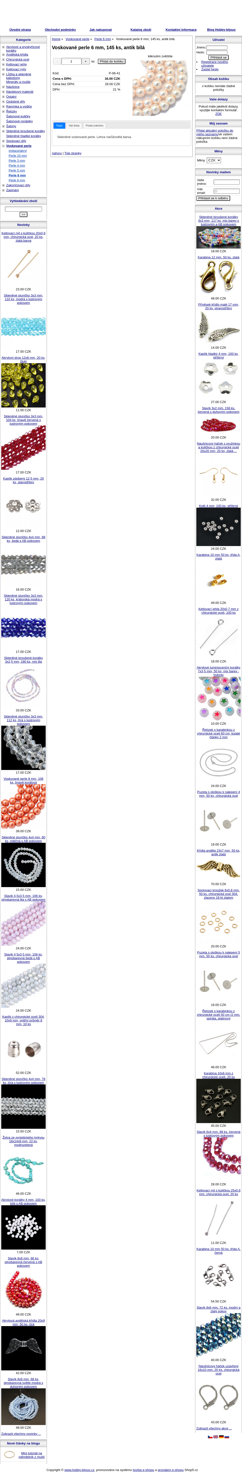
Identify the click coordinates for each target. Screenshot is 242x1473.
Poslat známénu (94, 125)
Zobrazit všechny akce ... (214, 1428)
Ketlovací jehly (16, 64)
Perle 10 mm (18, 155)
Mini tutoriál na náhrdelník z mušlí (32, 1455)
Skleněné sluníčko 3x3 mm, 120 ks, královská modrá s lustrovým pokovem (23, 599)
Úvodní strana (20, 29)
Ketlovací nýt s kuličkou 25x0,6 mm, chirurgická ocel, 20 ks (219, 1192)
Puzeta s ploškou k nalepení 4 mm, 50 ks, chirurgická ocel (218, 794)
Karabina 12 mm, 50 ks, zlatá (218, 257)
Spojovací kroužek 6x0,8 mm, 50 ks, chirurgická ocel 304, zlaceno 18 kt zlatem (219, 893)
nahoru (57, 153)
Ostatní (11, 96)
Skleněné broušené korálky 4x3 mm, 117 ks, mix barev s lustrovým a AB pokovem (218, 220)
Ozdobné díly (15, 101)
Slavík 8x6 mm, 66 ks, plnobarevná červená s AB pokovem (23, 1262)
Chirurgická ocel (17, 59)
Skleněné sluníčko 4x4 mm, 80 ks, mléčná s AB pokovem (23, 839)
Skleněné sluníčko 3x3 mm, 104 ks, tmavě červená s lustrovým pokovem (23, 419)
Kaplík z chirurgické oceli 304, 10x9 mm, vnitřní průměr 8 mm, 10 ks (23, 1020)
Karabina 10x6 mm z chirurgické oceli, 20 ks (218, 1075)
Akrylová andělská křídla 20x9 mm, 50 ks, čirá (23, 1322)
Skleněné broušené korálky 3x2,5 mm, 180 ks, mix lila (23, 659)
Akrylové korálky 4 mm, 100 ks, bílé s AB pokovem (23, 1201)
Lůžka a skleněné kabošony (18, 76)
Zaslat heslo (210, 69)
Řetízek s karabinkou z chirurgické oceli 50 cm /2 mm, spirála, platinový (218, 1014)
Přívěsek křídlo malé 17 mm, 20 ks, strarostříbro (218, 306)
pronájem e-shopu (171, 1470)
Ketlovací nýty (16, 69)
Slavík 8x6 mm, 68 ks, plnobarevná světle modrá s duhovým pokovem (23, 1382)
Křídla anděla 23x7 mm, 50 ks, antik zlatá (218, 852)
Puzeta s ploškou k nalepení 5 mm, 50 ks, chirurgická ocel (218, 954)
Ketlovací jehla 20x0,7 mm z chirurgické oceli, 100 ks (219, 610)
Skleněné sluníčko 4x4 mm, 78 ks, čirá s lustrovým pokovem (23, 1080)
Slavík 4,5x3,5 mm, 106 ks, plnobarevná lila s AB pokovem (23, 897)
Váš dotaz (74, 125)
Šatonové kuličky (18, 116)
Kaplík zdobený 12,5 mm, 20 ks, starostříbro (23, 480)
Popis (59, 125)
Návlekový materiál (19, 92)
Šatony (11, 126)
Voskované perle (18, 146)
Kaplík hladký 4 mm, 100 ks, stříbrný (219, 355)
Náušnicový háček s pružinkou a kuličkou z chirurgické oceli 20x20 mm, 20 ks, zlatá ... (218, 447)
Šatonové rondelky (19, 121)
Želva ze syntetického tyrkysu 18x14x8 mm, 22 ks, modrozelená (23, 1141)
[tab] (59, 126)
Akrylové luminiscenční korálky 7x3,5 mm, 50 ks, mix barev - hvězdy (218, 671)
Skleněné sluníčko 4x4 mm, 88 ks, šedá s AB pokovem (23, 539)
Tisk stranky (72, 153)
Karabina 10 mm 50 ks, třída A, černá (219, 1250)
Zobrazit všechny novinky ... (21, 1434)
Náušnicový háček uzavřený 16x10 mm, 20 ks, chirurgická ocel (218, 1369)
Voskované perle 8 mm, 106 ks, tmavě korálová (23, 780)
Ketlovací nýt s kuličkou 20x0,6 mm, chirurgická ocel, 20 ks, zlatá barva (23, 236)
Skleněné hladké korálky (23, 136)
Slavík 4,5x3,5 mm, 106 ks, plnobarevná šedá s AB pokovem (23, 958)
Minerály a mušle (18, 82)
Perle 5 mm (17, 170)
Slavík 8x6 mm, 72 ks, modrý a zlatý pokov (219, 1309)
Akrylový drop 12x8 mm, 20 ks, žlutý (23, 359)
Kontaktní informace (181, 29)
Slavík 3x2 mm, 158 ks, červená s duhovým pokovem (218, 410)
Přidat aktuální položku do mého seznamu (214, 132)
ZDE (218, 114)
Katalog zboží (141, 29)
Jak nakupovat (100, 29)
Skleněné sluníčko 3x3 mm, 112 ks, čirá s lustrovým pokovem (23, 720)
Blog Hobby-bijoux (221, 29)
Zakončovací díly (18, 185)
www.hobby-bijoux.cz (79, 1470)
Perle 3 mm (17, 160)
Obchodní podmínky (60, 29)
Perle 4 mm (17, 165)
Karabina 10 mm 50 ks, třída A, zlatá (219, 556)
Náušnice (13, 87)
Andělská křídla (17, 54)
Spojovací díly (16, 141)
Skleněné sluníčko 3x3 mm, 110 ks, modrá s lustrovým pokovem (23, 299)
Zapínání (12, 190)
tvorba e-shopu (143, 1470)
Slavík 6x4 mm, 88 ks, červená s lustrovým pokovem (218, 1133)
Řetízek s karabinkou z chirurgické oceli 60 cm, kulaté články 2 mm (218, 733)
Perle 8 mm (17, 180)
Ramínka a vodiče (19, 106)
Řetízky (11, 111)
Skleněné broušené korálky (25, 131)
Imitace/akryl (18, 151)
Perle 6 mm (17, 175)
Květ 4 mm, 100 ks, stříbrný (218, 506)
